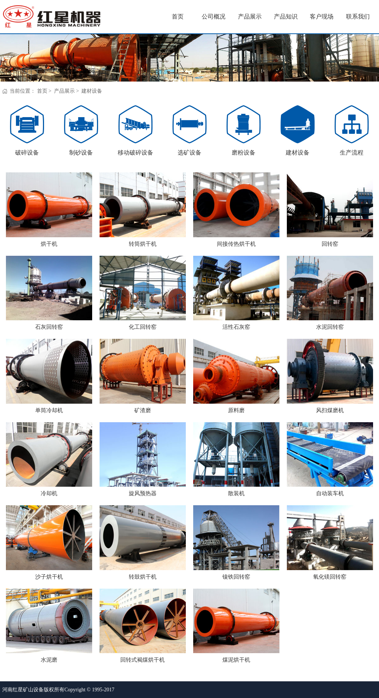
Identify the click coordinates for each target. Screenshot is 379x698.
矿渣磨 (142, 410)
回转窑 (330, 244)
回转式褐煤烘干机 (142, 660)
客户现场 (321, 16)
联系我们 (358, 16)
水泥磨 (49, 660)
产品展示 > (67, 91)
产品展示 (250, 16)
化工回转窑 (143, 327)
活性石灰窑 (236, 327)
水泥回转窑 (330, 327)
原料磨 (236, 410)
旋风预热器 (143, 493)
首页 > (45, 91)
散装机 (236, 493)
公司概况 (213, 16)
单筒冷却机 (49, 410)
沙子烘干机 (49, 577)
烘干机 (49, 244)
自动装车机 (330, 493)
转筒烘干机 (143, 244)
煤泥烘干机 (236, 660)
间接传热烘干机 (236, 244)
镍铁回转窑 (236, 577)
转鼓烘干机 (143, 577)
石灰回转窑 (49, 327)
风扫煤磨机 (330, 410)
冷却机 (49, 493)
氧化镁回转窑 (329, 577)
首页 (178, 16)
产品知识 (286, 16)
